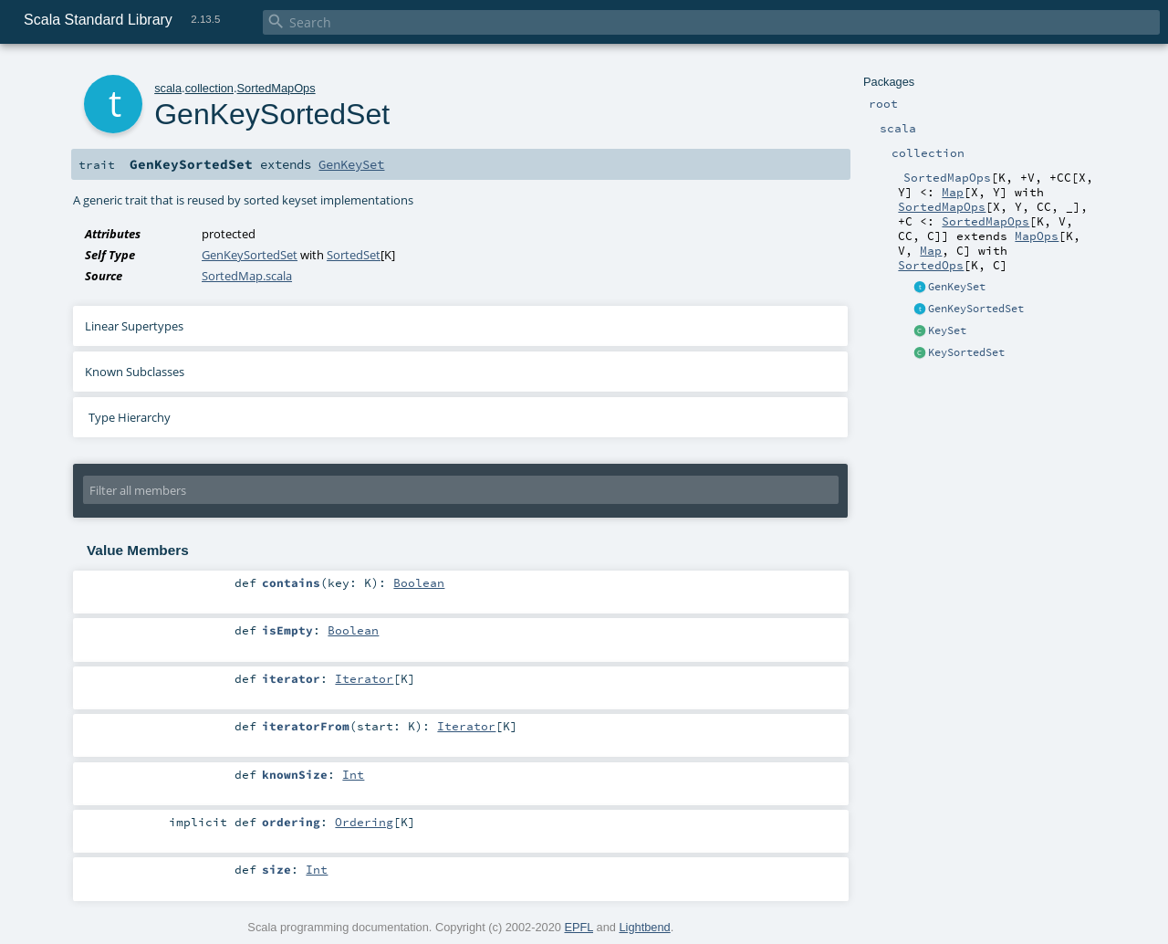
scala (168, 88)
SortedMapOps (942, 206)
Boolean (418, 582)
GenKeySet (957, 286)
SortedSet (354, 254)
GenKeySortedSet (976, 308)
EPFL (578, 927)
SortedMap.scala (247, 275)
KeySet (947, 330)
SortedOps (931, 264)
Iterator (364, 678)
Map (953, 191)
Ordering (364, 821)
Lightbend (644, 927)
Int (353, 774)
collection (209, 88)
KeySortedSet (966, 352)
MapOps (1036, 235)
